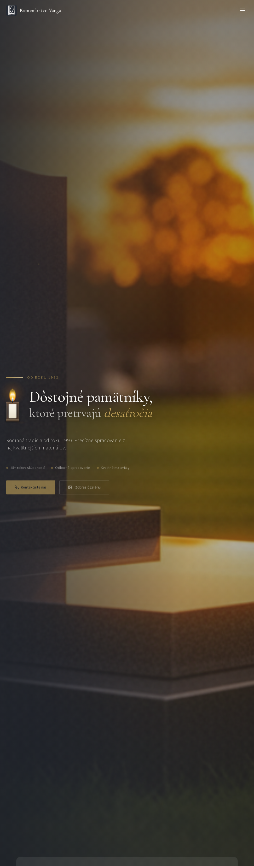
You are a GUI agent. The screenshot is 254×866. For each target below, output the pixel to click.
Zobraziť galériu (84, 491)
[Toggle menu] (242, 10)
